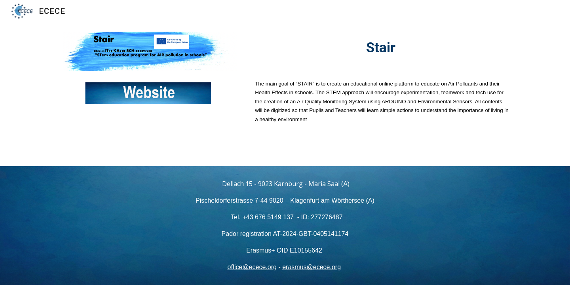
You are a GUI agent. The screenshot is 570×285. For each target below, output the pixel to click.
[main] (382, 47)
